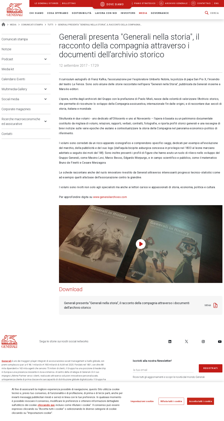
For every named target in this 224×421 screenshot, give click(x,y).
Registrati (210, 368)
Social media (10, 99)
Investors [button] (128, 13)
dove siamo (115, 4)
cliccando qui (46, 406)
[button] (212, 13)
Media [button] (143, 13)
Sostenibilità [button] (82, 13)
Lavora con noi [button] (106, 13)
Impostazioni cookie (142, 402)
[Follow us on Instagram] (203, 341)
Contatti (7, 134)
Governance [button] (160, 13)
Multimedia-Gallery (14, 89)
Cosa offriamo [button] (57, 13)
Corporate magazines (16, 109)
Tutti (50, 24)
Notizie (6, 49)
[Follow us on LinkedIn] (170, 341)
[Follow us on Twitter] (186, 341)
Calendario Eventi (13, 79)
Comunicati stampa (32, 24)
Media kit (8, 69)
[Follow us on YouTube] (219, 341)
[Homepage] (3, 24)
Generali (6, 361)
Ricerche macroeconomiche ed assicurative (21, 121)
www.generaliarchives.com (110, 197)
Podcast (7, 59)
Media (13, 24)
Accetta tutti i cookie (200, 402)
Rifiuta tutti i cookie (171, 402)
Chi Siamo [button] (36, 13)
